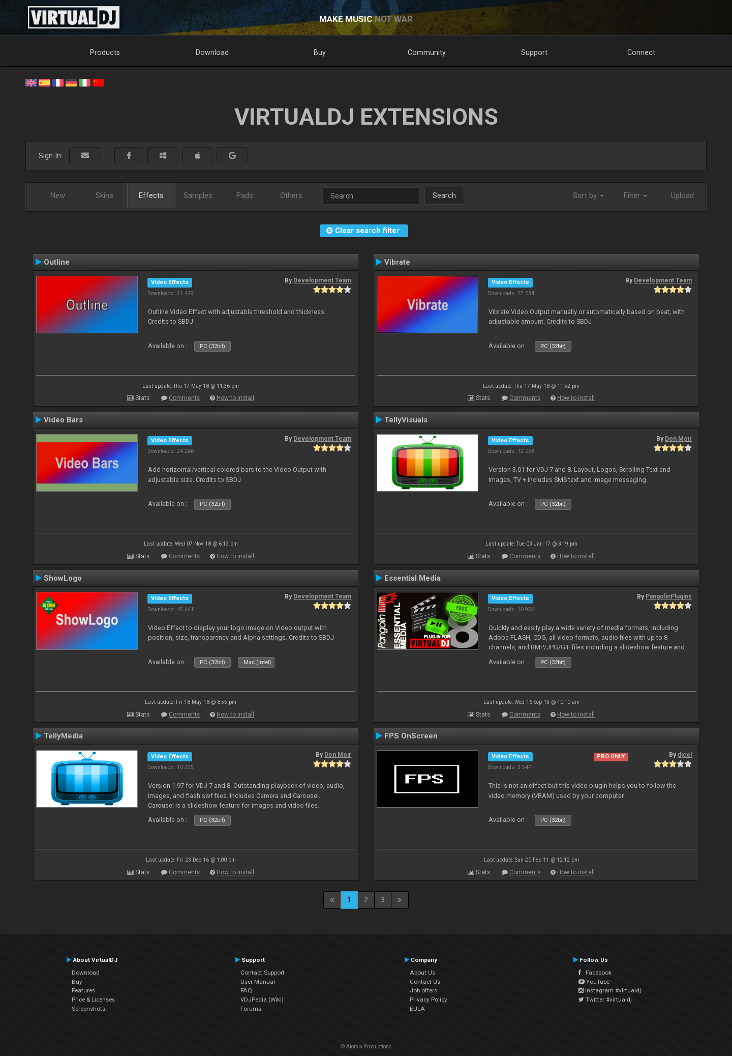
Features (83, 990)
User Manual (257, 981)
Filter (635, 195)
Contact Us (425, 981)
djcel (685, 754)
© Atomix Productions (366, 1046)
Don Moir (678, 438)
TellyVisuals (406, 419)
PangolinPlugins (669, 596)
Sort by (588, 195)
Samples (198, 195)
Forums (250, 1008)
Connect (641, 52)
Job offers (423, 990)
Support (534, 52)
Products (105, 52)
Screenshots (88, 1008)
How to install (235, 398)
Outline (57, 262)
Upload (682, 195)
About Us (422, 972)
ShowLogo (63, 578)
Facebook (595, 972)
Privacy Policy (428, 999)
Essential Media (412, 578)
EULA (417, 1008)
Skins (104, 195)
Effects (151, 195)
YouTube (593, 981)
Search (444, 195)
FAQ (246, 990)
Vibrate (397, 262)
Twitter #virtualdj (605, 999)
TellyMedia (63, 735)
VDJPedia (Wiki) (262, 999)
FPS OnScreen (411, 735)
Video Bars (63, 419)
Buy (320, 52)
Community (427, 52)
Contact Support (262, 972)
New (57, 195)
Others (291, 195)
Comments (184, 398)
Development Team (322, 280)
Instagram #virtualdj (609, 990)
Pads (244, 195)
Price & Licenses (93, 999)
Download (212, 52)
